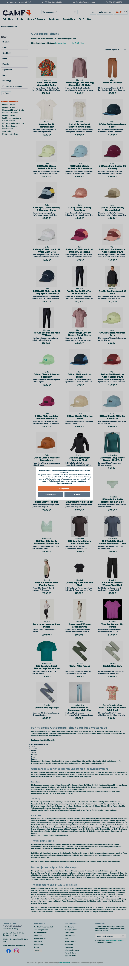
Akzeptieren (64, 488)
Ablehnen (77, 494)
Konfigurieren (50, 494)
